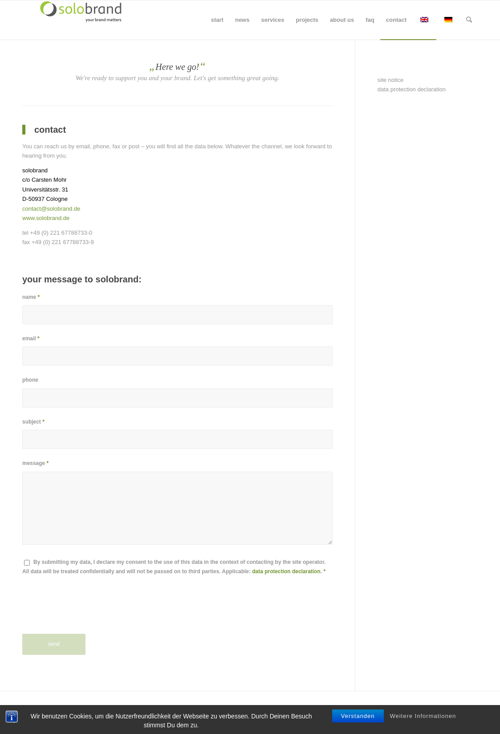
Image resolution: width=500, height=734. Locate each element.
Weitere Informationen (423, 716)
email (31, 338)
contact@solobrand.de (51, 208)
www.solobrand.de (45, 218)
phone (30, 380)
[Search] (469, 20)
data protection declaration (286, 571)
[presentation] (90, 611)
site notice (391, 80)
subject (33, 422)
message (35, 463)
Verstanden (358, 716)
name (31, 297)
